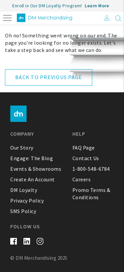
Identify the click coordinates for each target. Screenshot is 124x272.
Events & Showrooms (35, 168)
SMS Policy (23, 211)
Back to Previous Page (48, 77)
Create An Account (32, 179)
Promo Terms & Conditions (91, 194)
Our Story (21, 147)
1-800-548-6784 (91, 168)
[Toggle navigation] (7, 17)
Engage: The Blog (31, 158)
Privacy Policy (27, 200)
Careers (81, 179)
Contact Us (85, 158)
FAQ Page (83, 147)
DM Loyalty (23, 190)
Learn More (97, 6)
